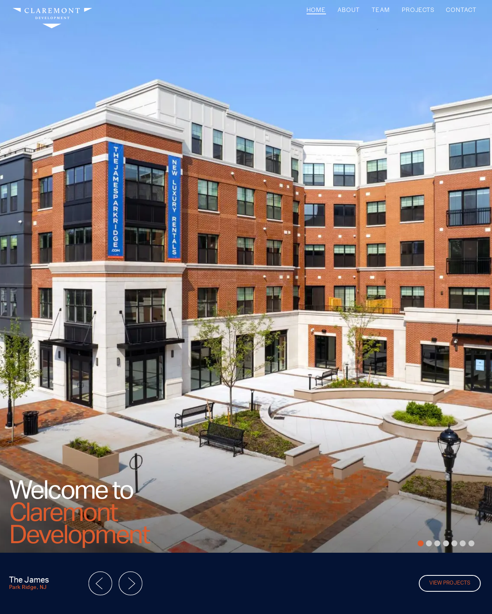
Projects (418, 9)
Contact (461, 9)
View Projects (449, 583)
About (349, 9)
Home (316, 9)
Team (381, 9)
